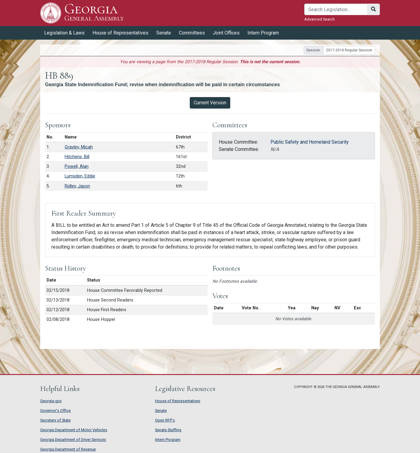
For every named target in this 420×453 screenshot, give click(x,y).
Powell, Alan (77, 166)
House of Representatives (120, 33)
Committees (192, 33)
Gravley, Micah (79, 147)
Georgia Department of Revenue (68, 449)
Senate (163, 33)
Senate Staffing (168, 430)
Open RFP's (165, 420)
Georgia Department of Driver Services (73, 439)
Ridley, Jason (77, 186)
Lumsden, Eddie (80, 176)
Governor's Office (55, 410)
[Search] (335, 9)
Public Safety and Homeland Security (309, 142)
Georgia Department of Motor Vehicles (73, 430)
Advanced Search (319, 19)
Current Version (210, 103)
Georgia (94, 12)
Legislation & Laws (64, 33)
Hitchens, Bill (77, 156)
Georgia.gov (51, 401)
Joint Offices (226, 33)
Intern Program (263, 33)
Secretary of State (55, 420)
